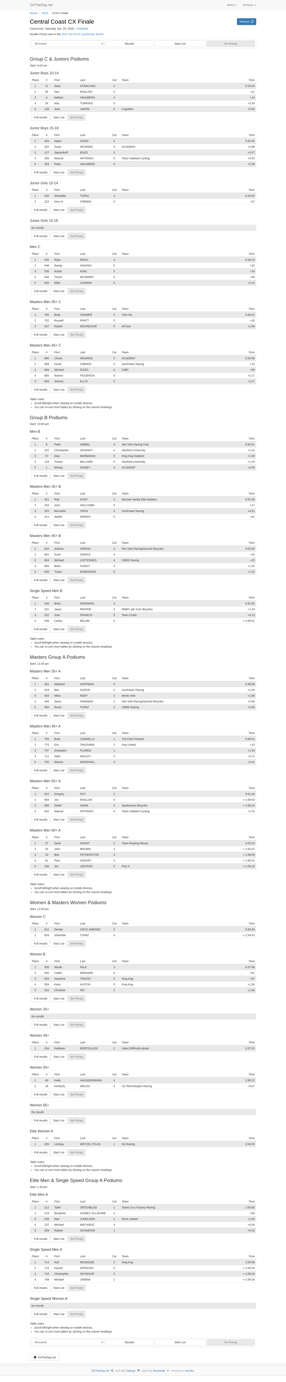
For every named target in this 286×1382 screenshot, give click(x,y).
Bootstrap (159, 1370)
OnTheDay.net (42, 5)
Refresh (247, 21)
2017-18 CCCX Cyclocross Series (82, 34)
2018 (45, 13)
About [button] (232, 5)
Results (129, 43)
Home (33, 13)
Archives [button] (249, 5)
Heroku (189, 1370)
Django (131, 1370)
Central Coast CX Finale (62, 21)
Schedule (82, 28)
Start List (180, 43)
